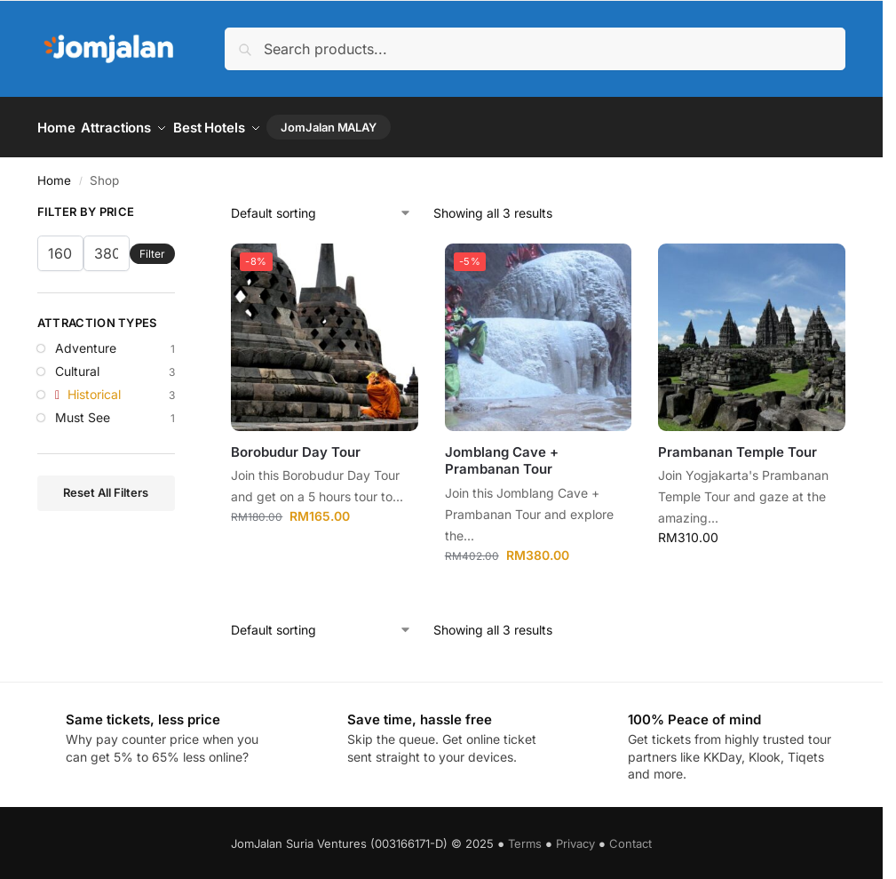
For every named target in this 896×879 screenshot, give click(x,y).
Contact (630, 838)
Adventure (85, 342)
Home (54, 174)
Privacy (575, 838)
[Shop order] (321, 207)
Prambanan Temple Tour (737, 445)
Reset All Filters (105, 487)
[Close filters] (180, 209)
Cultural (77, 364)
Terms (525, 838)
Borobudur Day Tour (296, 445)
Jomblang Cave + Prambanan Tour (502, 454)
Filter (152, 247)
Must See (82, 411)
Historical (94, 388)
